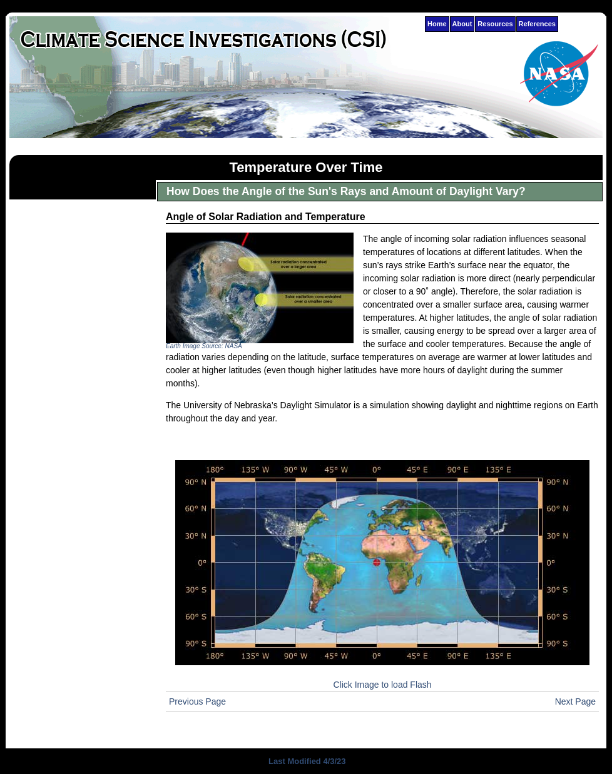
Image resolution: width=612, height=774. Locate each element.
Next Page (575, 701)
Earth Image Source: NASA (204, 346)
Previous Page (197, 701)
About (462, 24)
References (537, 24)
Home (437, 24)
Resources (495, 24)
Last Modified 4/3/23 (305, 761)
